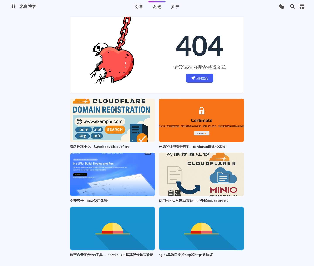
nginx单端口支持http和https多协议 (186, 254)
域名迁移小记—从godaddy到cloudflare (99, 146)
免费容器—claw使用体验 (89, 200)
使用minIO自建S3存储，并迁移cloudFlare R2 (194, 200)
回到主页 (199, 78)
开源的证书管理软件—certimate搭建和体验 (192, 146)
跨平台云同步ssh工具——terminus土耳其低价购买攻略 (112, 254)
